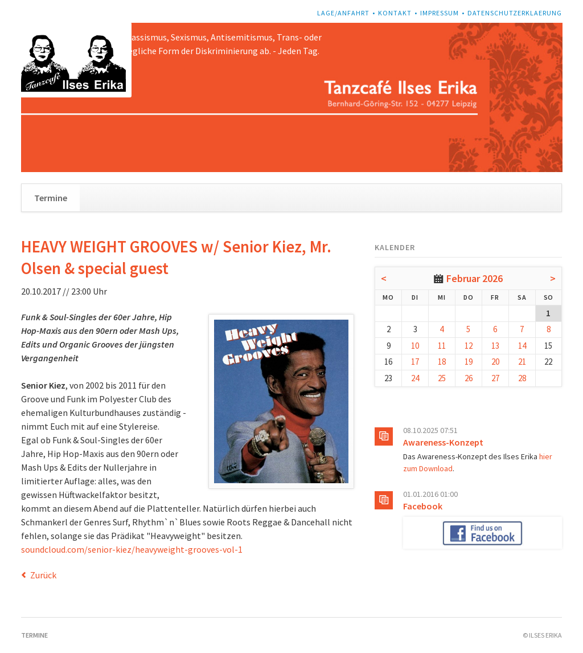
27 (495, 378)
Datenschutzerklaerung (514, 13)
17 (415, 361)
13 (495, 345)
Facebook (422, 506)
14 (522, 345)
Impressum (439, 13)
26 (469, 378)
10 (415, 345)
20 (495, 361)
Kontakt (395, 13)
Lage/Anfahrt (343, 13)
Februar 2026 (474, 278)
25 (442, 378)
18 (442, 361)
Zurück (43, 575)
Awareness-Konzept (443, 442)
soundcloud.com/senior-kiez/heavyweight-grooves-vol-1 (132, 549)
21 (522, 361)
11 (442, 345)
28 (522, 378)
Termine (50, 197)
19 (469, 361)
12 (469, 345)
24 (415, 378)
